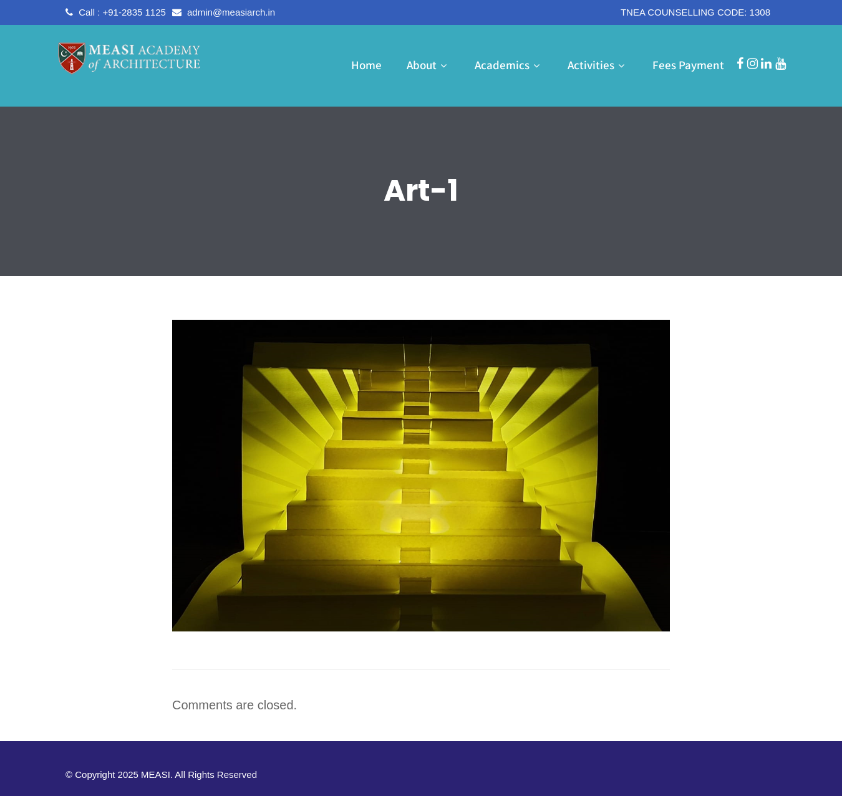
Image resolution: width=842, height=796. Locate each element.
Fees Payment (688, 64)
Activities (597, 64)
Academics (509, 64)
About (428, 64)
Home (366, 64)
